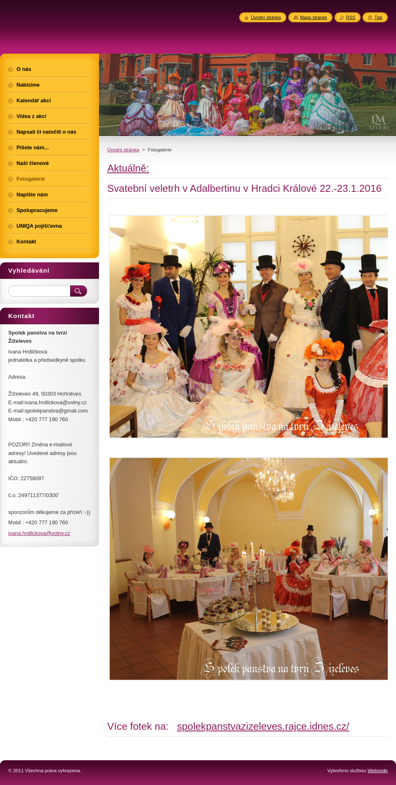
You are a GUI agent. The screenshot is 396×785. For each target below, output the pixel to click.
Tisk (378, 17)
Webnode (378, 770)
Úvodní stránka (123, 149)
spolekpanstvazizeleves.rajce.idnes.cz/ (263, 726)
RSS (350, 17)
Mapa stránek (313, 17)
